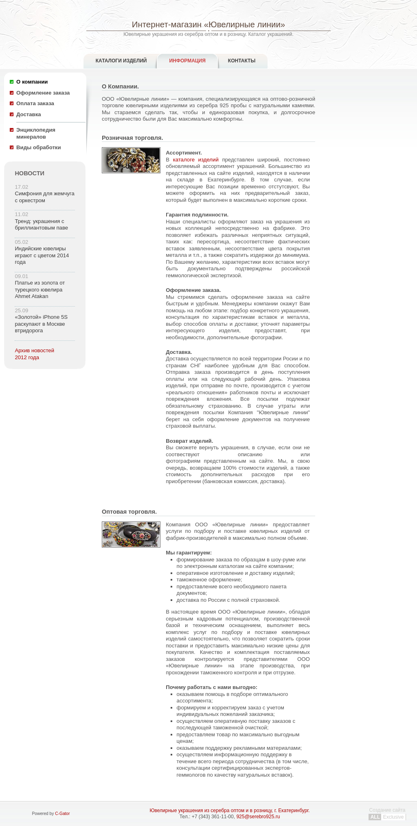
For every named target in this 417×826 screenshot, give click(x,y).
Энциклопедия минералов (35, 133)
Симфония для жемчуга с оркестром (44, 196)
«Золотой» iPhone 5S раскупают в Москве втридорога (41, 323)
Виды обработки (38, 147)
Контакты (241, 61)
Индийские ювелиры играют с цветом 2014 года (42, 255)
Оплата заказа (35, 103)
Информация (187, 61)
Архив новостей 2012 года (34, 353)
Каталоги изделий (121, 61)
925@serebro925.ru (258, 816)
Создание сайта (387, 813)
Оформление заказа (43, 93)
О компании (32, 82)
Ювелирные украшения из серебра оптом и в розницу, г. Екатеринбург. (229, 810)
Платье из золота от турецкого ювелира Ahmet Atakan (40, 289)
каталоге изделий (196, 160)
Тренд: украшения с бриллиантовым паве (41, 224)
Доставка (28, 114)
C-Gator (62, 813)
